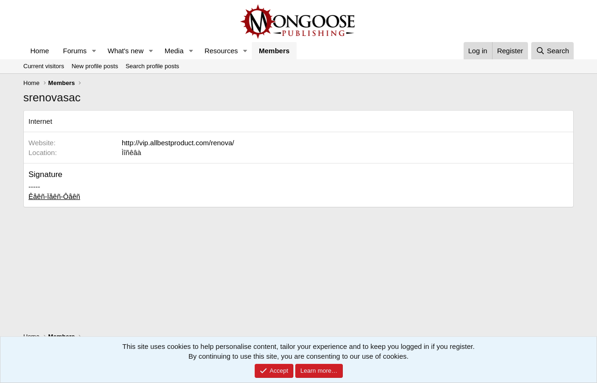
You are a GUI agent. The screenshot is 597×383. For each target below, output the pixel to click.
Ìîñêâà (131, 152)
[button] (94, 50)
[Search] (552, 50)
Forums (75, 51)
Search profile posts (152, 66)
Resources (221, 51)
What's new (126, 51)
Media (174, 51)
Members (274, 51)
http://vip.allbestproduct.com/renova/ (178, 143)
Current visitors (43, 66)
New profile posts (94, 66)
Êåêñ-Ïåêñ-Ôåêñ (54, 196)
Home (39, 51)
